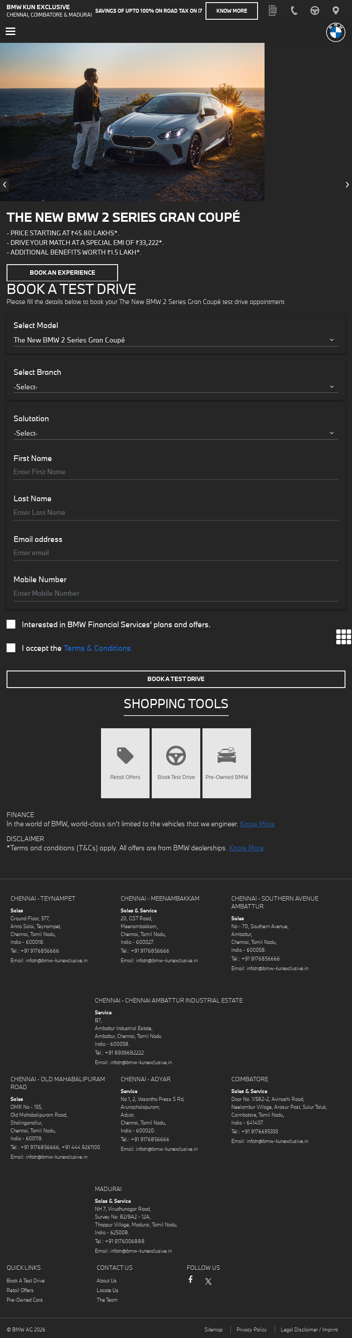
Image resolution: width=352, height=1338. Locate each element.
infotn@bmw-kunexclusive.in (56, 959)
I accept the (70, 647)
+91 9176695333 (259, 1130)
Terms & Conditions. (98, 647)
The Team (107, 1299)
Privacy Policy (252, 1328)
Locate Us (107, 1289)
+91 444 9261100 (81, 1146)
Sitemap (214, 1328)
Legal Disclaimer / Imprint (309, 1328)
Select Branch (37, 371)
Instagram (225, 1280)
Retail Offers (20, 1289)
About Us (107, 1279)
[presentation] (4, 184)
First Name (33, 457)
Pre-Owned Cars (25, 1299)
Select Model (36, 325)
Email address (38, 538)
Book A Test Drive (176, 678)
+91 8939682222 (124, 1051)
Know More (231, 10)
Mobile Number (40, 579)
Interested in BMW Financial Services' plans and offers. (109, 624)
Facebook (190, 1283)
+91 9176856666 (40, 950)
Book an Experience (62, 272)
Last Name (33, 498)
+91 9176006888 (125, 1240)
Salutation (31, 418)
